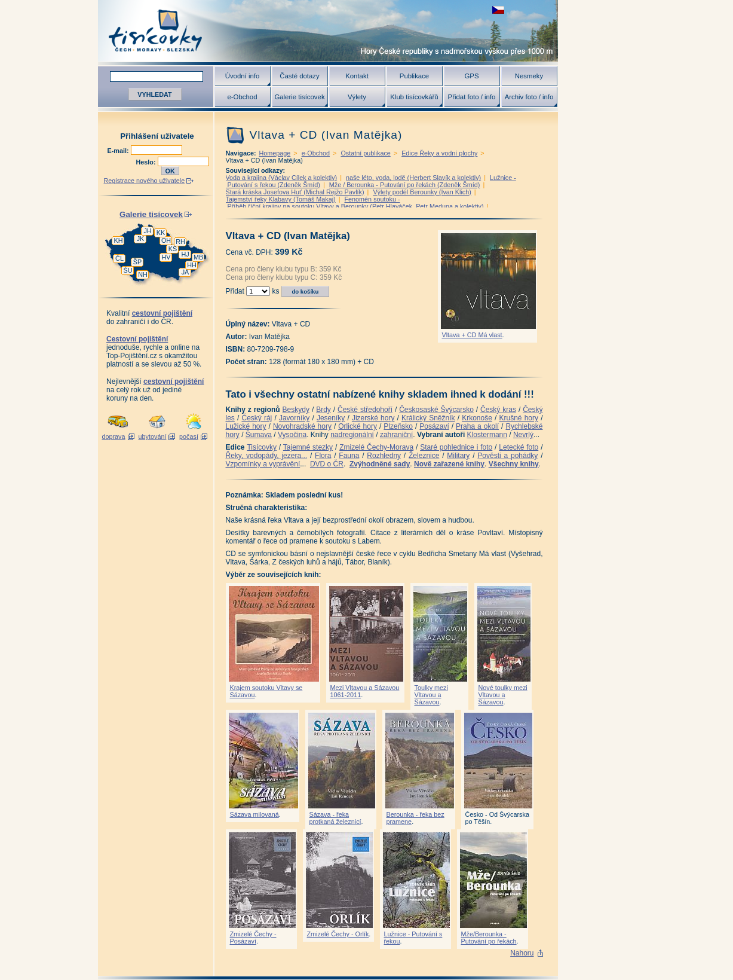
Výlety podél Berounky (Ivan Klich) (422, 192)
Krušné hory (518, 418)
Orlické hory (357, 426)
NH (143, 274)
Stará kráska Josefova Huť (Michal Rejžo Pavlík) (295, 192)
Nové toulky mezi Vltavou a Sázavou (503, 695)
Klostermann (487, 435)
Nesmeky (529, 76)
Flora (323, 455)
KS (172, 248)
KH (118, 240)
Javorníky (294, 418)
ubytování (153, 436)
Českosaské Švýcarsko (436, 409)
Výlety (357, 96)
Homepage (275, 153)
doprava (113, 436)
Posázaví (434, 426)
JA (185, 272)
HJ (185, 254)
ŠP (137, 261)
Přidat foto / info (472, 96)
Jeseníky (331, 418)
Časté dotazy (299, 76)
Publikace (414, 76)
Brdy (323, 409)
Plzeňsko (398, 426)
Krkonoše (477, 418)
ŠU (128, 270)
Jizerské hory (373, 418)
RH (180, 241)
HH (192, 264)
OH (166, 240)
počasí (188, 436)
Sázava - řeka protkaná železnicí (335, 818)
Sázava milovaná (254, 814)
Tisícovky (262, 447)
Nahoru (521, 953)
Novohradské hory (302, 426)
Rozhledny (384, 455)
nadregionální (352, 435)
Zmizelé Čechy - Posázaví (253, 937)
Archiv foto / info (529, 96)
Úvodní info (242, 76)
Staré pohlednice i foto (456, 447)
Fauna (349, 455)
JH (147, 230)
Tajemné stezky (308, 447)
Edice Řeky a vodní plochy (439, 153)
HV (166, 257)
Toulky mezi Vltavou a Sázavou (431, 695)
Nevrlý (523, 435)
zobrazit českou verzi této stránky (498, 10)
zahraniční (396, 435)
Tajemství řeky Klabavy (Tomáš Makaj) (281, 199)
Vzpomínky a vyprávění (263, 464)
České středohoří (365, 409)
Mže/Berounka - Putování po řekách (489, 937)
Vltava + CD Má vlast (472, 334)
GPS (471, 76)
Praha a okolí (477, 426)
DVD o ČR (327, 464)
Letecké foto (518, 447)
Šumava (259, 435)
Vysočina (292, 435)
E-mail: (119, 150)
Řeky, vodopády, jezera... (267, 455)
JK (141, 238)
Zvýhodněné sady (379, 464)
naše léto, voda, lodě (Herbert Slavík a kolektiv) (413, 177)
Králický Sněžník (428, 418)
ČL (119, 258)
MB (198, 257)
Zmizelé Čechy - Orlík (338, 934)
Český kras (498, 409)
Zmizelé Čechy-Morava (376, 447)
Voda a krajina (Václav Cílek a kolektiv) (282, 177)
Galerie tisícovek (299, 96)
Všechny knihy (514, 464)
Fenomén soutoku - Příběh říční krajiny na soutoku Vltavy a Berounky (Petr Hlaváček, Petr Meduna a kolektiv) (355, 203)
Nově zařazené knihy (449, 464)
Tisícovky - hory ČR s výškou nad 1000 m (328, 31)
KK (161, 232)
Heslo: (147, 162)
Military (458, 455)
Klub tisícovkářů (414, 96)
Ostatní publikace (365, 153)
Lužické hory (246, 426)
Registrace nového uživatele (144, 180)
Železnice (424, 455)
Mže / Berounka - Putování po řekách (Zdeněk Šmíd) (404, 184)
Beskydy (296, 409)
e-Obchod (242, 96)
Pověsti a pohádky (507, 455)
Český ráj (256, 418)
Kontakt (357, 76)
